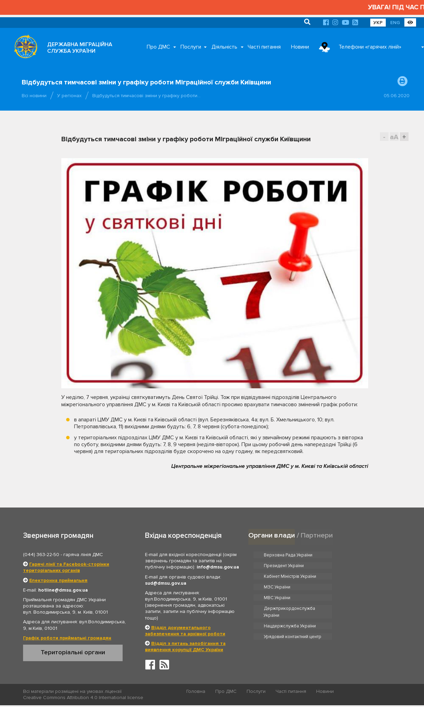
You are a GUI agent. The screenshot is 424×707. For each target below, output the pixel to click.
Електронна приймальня (58, 580)
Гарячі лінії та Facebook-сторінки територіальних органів (66, 567)
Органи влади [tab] (271, 535)
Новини (300, 46)
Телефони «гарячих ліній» (370, 46)
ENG (395, 22)
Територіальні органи (73, 652)
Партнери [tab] (317, 535)
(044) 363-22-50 (41, 554)
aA (394, 137)
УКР (378, 22)
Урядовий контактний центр (370, 593)
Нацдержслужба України (290, 593)
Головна (196, 692)
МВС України (277, 576)
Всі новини (34, 96)
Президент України (362, 554)
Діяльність (224, 46)
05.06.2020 (397, 96)
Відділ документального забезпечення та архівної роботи (185, 631)
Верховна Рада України (288, 554)
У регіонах (69, 96)
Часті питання (264, 46)
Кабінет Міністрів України (290, 565)
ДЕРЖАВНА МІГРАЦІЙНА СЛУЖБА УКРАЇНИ (79, 47)
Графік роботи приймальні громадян (67, 638)
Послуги (190, 46)
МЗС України (355, 565)
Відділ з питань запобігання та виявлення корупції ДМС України (185, 647)
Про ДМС (158, 46)
